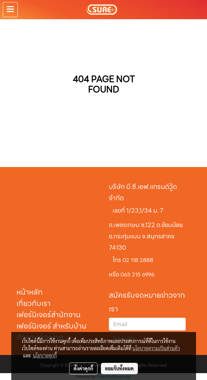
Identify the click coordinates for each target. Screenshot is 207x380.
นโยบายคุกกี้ (45, 355)
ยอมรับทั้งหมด (119, 368)
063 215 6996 (137, 274)
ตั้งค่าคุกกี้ (83, 368)
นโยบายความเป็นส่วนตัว (156, 348)
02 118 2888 (137, 260)
